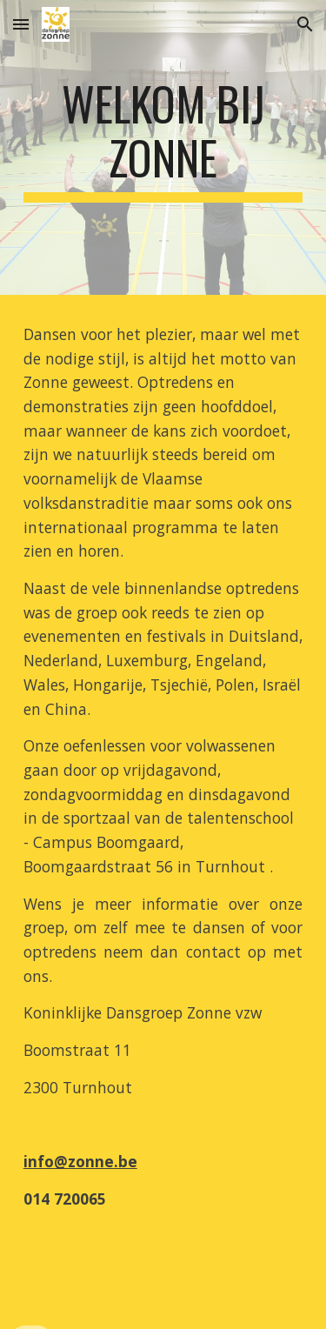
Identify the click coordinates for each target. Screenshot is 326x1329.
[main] (163, 147)
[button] (21, 24)
